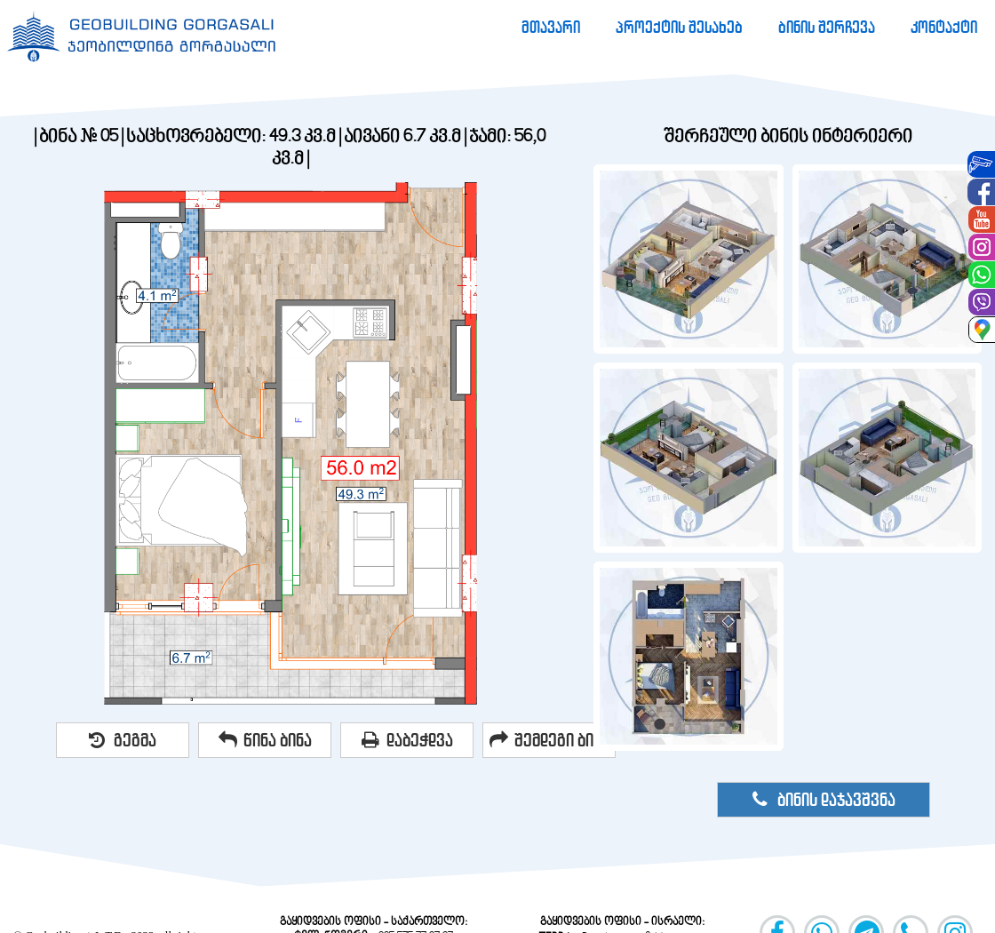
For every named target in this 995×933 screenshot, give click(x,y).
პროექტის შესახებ (679, 27)
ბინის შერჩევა (826, 27)
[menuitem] (551, 27)
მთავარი (550, 27)
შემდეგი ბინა (549, 740)
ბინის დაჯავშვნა (824, 799)
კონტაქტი (944, 27)
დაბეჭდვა (407, 740)
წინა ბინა (265, 740)
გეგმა (122, 740)
